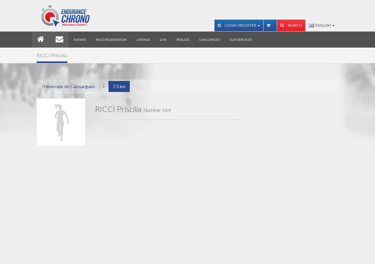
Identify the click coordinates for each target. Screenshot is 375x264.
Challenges (209, 39)
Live (163, 39)
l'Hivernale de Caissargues (68, 86)
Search (291, 25)
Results (183, 39)
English (322, 25)
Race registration (111, 39)
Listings (143, 39)
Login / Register (239, 25)
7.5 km (119, 86)
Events (80, 39)
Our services (241, 39)
